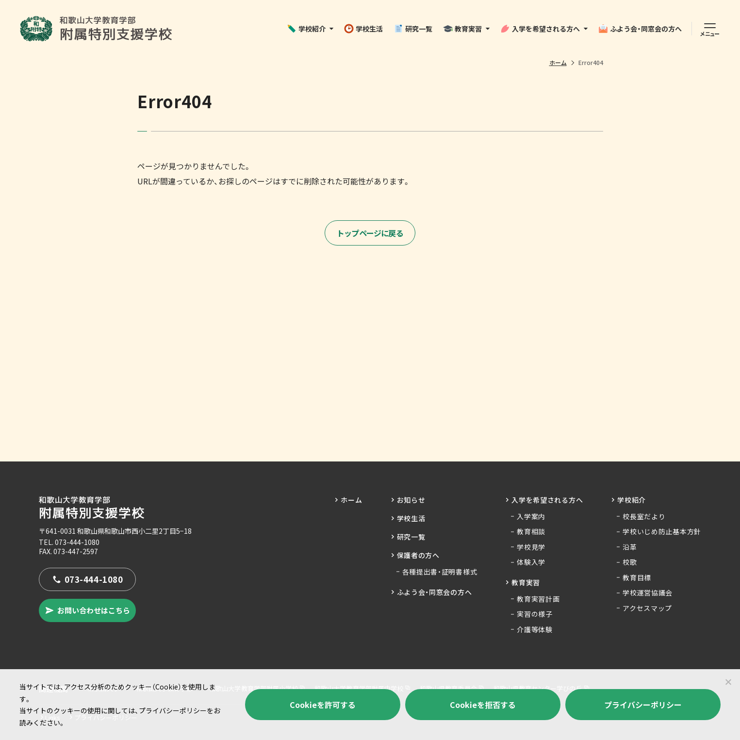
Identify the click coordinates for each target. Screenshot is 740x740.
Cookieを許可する (323, 704)
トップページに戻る (370, 233)
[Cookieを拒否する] (728, 682)
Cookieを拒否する (483, 704)
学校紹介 (306, 28)
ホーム (558, 62)
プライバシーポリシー (643, 704)
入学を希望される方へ (540, 28)
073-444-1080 (77, 542)
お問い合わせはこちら (87, 610)
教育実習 (462, 28)
